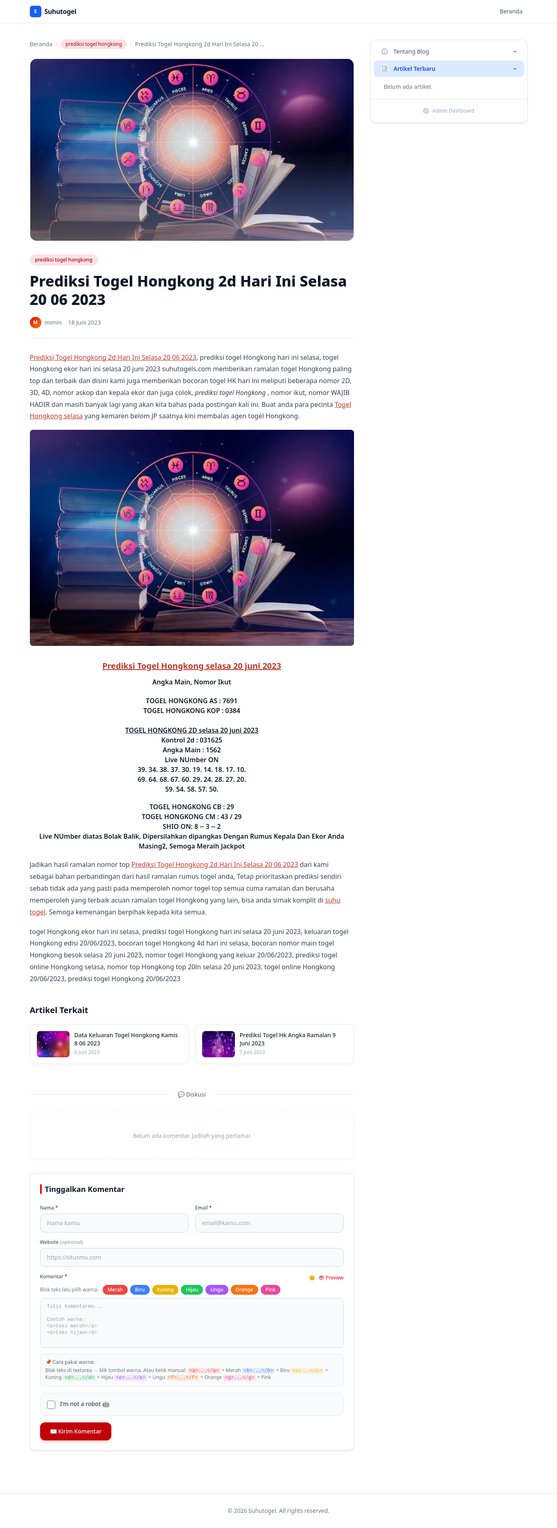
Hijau (192, 1289)
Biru (140, 1289)
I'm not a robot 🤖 (84, 1404)
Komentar (54, 1276)
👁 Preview (331, 1278)
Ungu (216, 1289)
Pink (271, 1289)
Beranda (511, 11)
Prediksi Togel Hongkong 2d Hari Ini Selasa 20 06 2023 (113, 357)
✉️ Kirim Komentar (76, 1431)
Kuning (165, 1289)
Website (61, 1242)
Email (203, 1208)
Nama (49, 1208)
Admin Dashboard (448, 110)
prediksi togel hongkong (93, 44)
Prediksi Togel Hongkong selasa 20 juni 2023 (191, 665)
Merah (115, 1289)
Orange (244, 1289)
